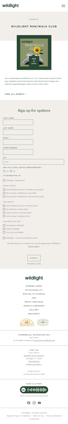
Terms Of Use (38, 416)
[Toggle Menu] (63, 5)
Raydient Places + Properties (18, 416)
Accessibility (34, 419)
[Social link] (28, 402)
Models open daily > (34, 364)
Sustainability (34, 290)
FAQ (34, 298)
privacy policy (33, 246)
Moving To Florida (34, 294)
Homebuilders (34, 286)
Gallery (34, 310)
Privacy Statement (53, 416)
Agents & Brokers (34, 306)
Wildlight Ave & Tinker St (34, 356)
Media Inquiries (34, 302)
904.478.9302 (34, 361)
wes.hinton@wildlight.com (44, 340)
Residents (34, 314)
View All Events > (15, 94)
